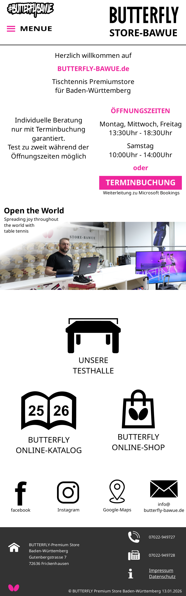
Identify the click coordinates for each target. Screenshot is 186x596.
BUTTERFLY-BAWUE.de (93, 68)
